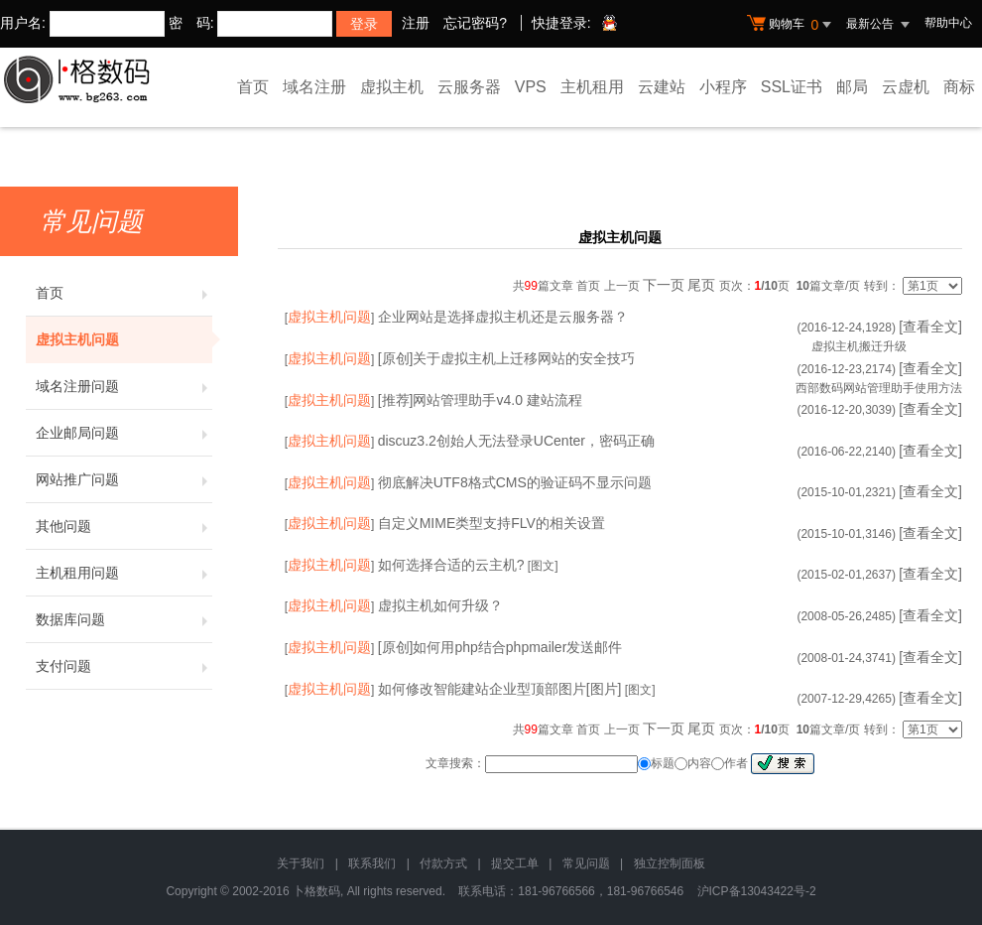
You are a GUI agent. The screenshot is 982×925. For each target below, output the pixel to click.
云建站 (661, 86)
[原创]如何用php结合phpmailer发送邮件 (500, 647)
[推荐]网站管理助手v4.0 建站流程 (480, 400)
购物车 (791, 25)
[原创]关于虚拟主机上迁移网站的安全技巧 (507, 358)
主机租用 (592, 86)
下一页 (663, 285)
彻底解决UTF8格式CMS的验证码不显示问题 (515, 482)
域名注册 (314, 86)
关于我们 (300, 863)
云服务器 (469, 86)
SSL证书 (791, 86)
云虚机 (905, 86)
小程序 (723, 86)
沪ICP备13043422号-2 (756, 891)
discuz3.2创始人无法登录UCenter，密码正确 (516, 441)
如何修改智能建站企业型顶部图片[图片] (500, 689)
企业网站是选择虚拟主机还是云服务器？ (503, 317)
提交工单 (515, 863)
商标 (959, 86)
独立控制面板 (669, 863)
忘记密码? (475, 23)
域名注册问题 (124, 386)
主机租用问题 (124, 573)
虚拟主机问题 (124, 339)
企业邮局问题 (124, 433)
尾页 (701, 285)
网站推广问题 (124, 479)
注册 (416, 23)
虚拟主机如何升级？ (440, 605)
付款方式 (443, 863)
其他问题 (124, 526)
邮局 (852, 86)
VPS (531, 86)
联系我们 (372, 863)
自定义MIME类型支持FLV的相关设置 (491, 523)
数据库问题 (124, 619)
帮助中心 (948, 23)
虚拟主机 (392, 86)
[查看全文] (930, 326)
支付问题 (124, 666)
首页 (253, 86)
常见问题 (586, 863)
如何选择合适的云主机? (451, 565)
